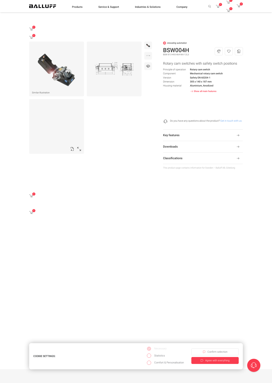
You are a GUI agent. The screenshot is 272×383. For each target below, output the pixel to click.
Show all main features (203, 91)
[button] (77, 7)
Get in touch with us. (231, 120)
